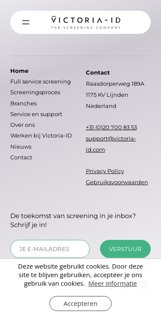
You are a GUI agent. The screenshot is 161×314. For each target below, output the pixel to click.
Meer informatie (112, 283)
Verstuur (125, 248)
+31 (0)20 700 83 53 (111, 127)
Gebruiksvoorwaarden (117, 182)
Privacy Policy (105, 170)
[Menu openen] (26, 22)
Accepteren (80, 303)
